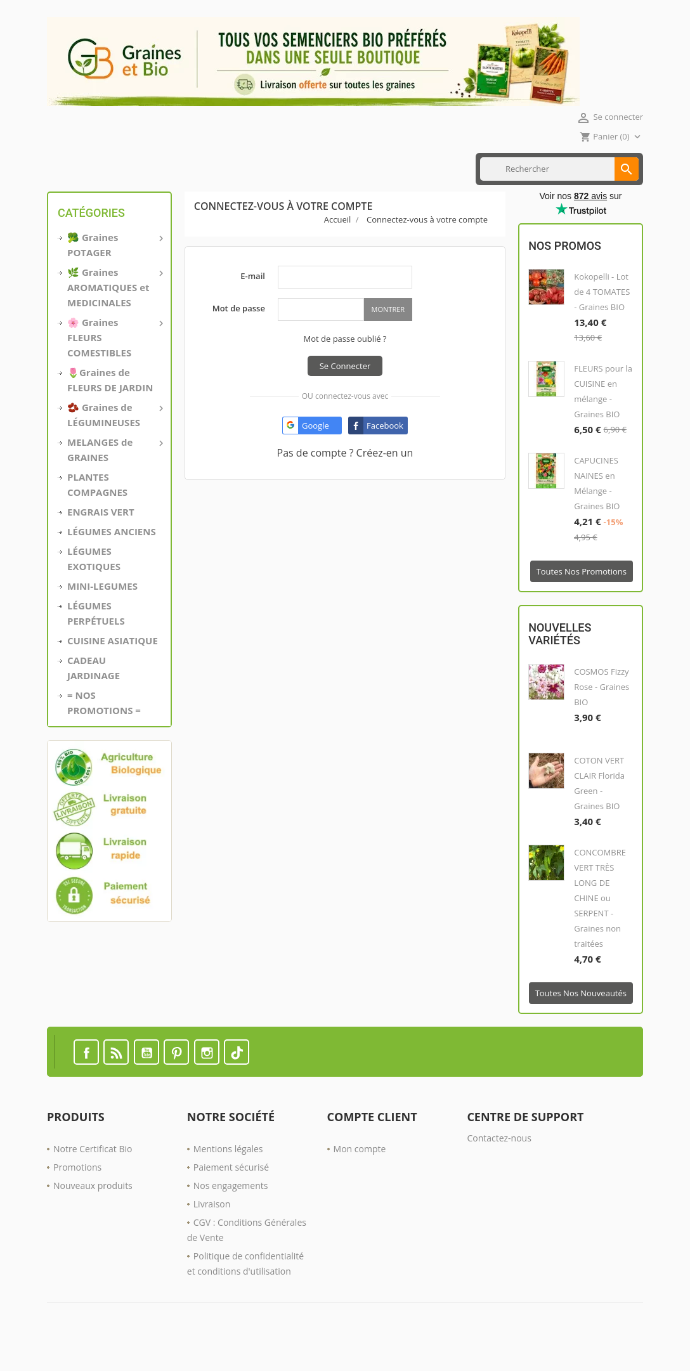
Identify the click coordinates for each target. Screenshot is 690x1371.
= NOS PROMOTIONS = (104, 729)
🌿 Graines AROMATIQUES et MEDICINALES (114, 312)
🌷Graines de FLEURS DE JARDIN (110, 406)
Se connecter (345, 392)
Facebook (86, 1078)
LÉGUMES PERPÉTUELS (96, 639)
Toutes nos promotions (582, 597)
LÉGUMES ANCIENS (111, 557)
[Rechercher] (559, 195)
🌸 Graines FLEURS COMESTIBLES (114, 363)
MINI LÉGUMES (123, 154)
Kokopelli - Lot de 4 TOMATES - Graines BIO (602, 318)
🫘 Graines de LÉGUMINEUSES (114, 440)
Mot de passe (238, 334)
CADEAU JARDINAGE (93, 694)
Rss (116, 1078)
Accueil (66, 154)
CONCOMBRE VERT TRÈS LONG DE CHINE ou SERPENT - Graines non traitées (600, 924)
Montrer (388, 335)
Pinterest (176, 1078)
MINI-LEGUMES (102, 612)
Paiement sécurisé (231, 1193)
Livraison (212, 1230)
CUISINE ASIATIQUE (199, 154)
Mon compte (360, 1175)
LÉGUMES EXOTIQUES (93, 585)
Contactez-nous (499, 1164)
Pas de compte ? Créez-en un (345, 479)
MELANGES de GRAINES (114, 475)
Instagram (206, 1078)
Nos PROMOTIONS (350, 154)
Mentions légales (228, 1175)
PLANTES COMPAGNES (97, 510)
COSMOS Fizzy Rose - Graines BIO (601, 713)
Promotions (77, 1193)
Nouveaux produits (93, 1211)
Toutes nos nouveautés (581, 1019)
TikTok (236, 1078)
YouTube (146, 1078)
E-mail (252, 302)
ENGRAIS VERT (275, 154)
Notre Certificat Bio (92, 1175)
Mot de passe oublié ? (344, 364)
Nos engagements (230, 1211)
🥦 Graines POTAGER (114, 270)
